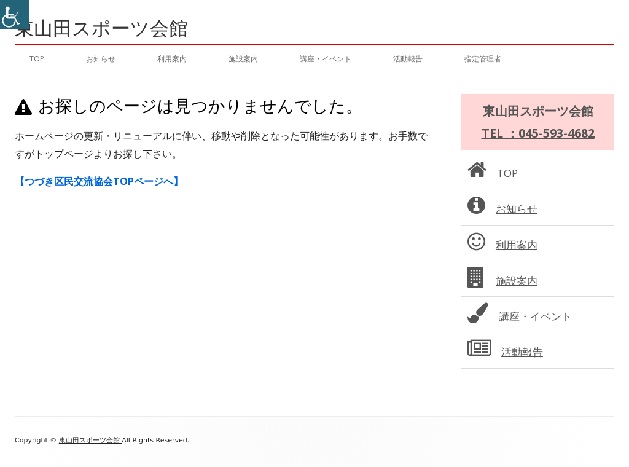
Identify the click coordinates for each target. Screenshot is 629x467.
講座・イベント (325, 58)
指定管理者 (482, 58)
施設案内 (243, 58)
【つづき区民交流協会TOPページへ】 (99, 181)
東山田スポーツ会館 (101, 27)
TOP (36, 58)
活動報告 (408, 58)
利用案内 (172, 58)
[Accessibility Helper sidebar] (14, 14)
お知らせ (100, 58)
